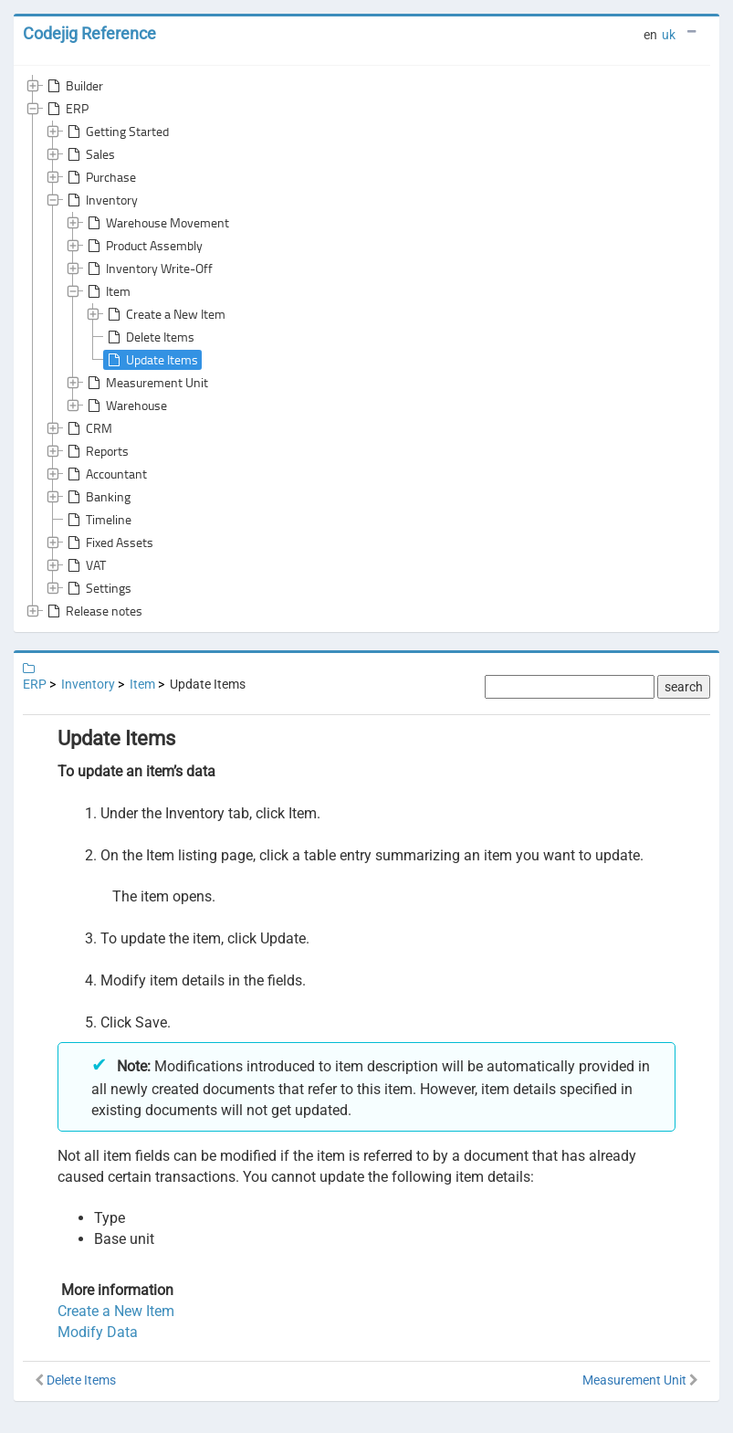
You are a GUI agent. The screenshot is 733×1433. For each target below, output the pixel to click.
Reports (96, 451)
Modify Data (98, 1332)
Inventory (101, 200)
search (684, 687)
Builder (73, 86)
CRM (88, 428)
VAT (85, 565)
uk (668, 34)
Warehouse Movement (156, 223)
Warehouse (125, 405)
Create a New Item (164, 314)
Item (107, 291)
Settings (97, 588)
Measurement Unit (146, 383)
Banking (97, 497)
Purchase (100, 177)
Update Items (151, 360)
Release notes (93, 611)
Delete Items (149, 337)
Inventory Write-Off (148, 268)
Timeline (97, 520)
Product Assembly (143, 246)
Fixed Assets (108, 542)
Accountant (105, 474)
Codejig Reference (89, 33)
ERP (66, 109)
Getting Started (116, 131)
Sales (89, 154)
